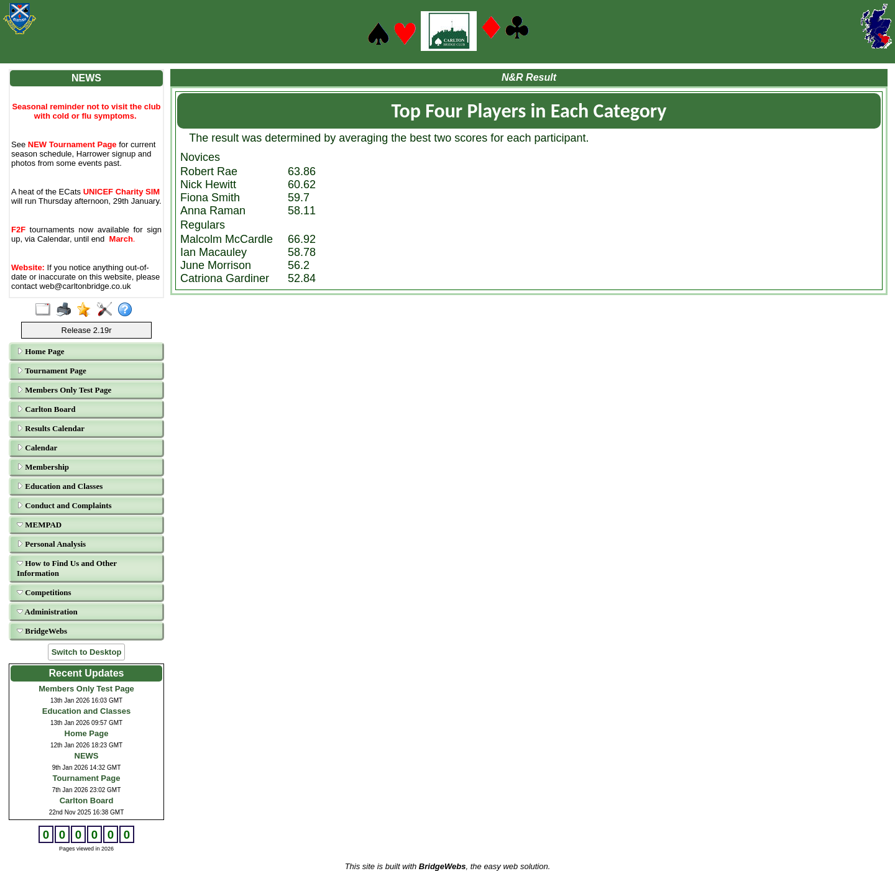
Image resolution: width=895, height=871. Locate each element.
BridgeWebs (42, 631)
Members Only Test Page (64, 389)
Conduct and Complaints (64, 505)
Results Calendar (51, 428)
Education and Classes (60, 486)
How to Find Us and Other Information (67, 568)
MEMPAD (39, 524)
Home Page (40, 351)
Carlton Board (46, 409)
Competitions (44, 592)
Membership (43, 467)
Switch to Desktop (87, 652)
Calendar (37, 447)
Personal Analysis (51, 544)
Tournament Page (51, 370)
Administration (47, 611)
